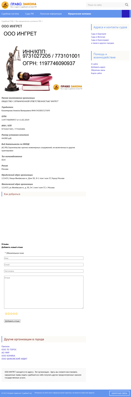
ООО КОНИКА (8, 355)
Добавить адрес (98, 67)
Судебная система (10, 13)
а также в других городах (102, 43)
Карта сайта (96, 73)
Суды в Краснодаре (100, 40)
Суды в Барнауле (98, 33)
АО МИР (5, 352)
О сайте (94, 64)
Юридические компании (79, 13)
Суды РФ (29, 13)
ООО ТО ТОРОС (9, 349)
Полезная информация (51, 13)
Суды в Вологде (98, 37)
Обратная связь (98, 70)
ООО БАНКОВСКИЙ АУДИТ (14, 358)
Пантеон (5, 346)
